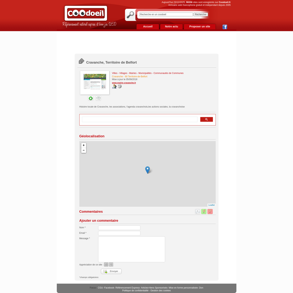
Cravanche (117, 76)
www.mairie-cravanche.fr (124, 83)
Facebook (109, 287)
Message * (84, 238)
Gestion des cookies (160, 290)
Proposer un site (199, 26)
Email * (83, 233)
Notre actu (171, 26)
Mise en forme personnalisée (183, 287)
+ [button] (84, 145)
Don (201, 287)
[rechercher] (139, 119)
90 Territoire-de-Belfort (136, 76)
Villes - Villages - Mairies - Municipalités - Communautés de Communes (148, 73)
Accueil (148, 26)
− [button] (84, 150)
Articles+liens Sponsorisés (154, 287)
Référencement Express (127, 287)
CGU (100, 287)
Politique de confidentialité (135, 290)
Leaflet (211, 205)
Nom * (82, 227)
